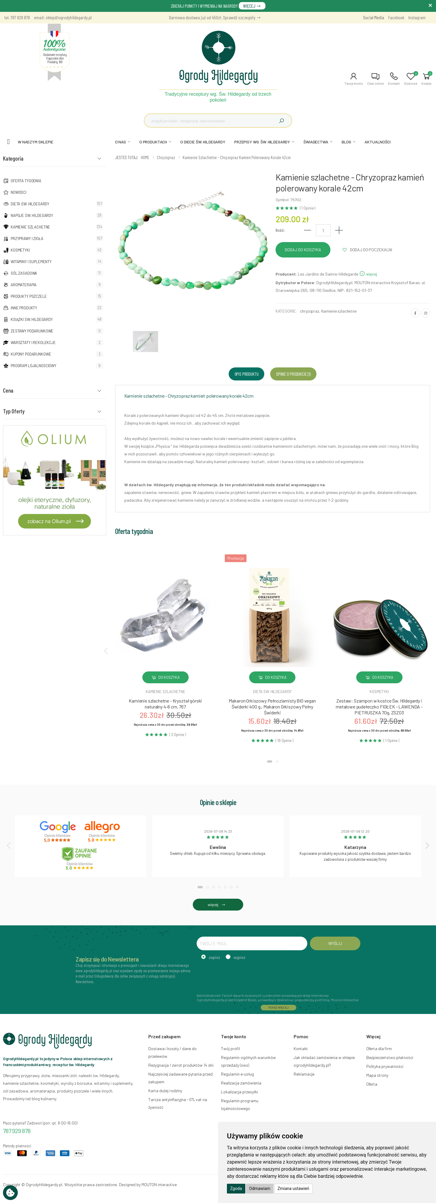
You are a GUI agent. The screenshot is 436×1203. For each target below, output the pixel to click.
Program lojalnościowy (33, 365)
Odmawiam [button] (259, 1188)
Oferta (371, 1084)
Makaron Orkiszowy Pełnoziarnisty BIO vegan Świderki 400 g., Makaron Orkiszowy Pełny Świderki (272, 706)
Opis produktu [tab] (247, 374)
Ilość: (280, 230)
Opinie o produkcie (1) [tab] (293, 374)
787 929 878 (17, 1130)
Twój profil (230, 1048)
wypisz (239, 957)
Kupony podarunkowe (31, 354)
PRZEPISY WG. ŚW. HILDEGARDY (262, 141)
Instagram (417, 17)
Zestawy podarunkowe (32, 331)
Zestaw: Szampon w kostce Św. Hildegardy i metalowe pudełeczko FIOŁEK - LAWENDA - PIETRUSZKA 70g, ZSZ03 (379, 706)
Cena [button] (8, 390)
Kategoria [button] (13, 158)
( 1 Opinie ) (307, 208)
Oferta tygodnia (26, 180)
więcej (368, 273)
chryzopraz (309, 310)
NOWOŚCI (18, 192)
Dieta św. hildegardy (272, 691)
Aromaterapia (23, 284)
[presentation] (106, 650)
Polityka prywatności (384, 1066)
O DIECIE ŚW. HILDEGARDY (202, 141)
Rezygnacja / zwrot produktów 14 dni (181, 1065)
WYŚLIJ (335, 943)
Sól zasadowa (24, 273)
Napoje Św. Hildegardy (32, 215)
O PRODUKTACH (153, 141)
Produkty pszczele (29, 296)
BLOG (346, 141)
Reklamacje (304, 1073)
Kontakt (301, 1048)
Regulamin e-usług (237, 1073)
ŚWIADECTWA (315, 141)
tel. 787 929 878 (17, 17)
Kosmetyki (20, 250)
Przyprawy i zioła (27, 238)
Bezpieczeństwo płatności (389, 1057)
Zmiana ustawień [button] (293, 1188)
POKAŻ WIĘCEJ (278, 1007)
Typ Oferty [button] (14, 411)
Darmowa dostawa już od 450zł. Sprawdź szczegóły (215, 17)
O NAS (120, 141)
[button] (353, 79)
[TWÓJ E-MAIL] (252, 943)
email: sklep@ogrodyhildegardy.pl (63, 17)
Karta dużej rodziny (165, 1090)
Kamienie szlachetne (30, 227)
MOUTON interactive (159, 1184)
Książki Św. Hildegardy (32, 319)
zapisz (214, 957)
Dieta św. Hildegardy (30, 203)
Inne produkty (24, 307)
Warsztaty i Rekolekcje (33, 342)
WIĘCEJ (252, 6)
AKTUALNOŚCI (377, 141)
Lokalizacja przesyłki (239, 1091)
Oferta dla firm (379, 1048)
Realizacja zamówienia (241, 1082)
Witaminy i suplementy (31, 261)
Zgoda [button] (236, 1188)
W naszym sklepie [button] (35, 141)
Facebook (396, 17)
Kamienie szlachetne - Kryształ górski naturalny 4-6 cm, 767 (165, 703)
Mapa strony (377, 1075)
